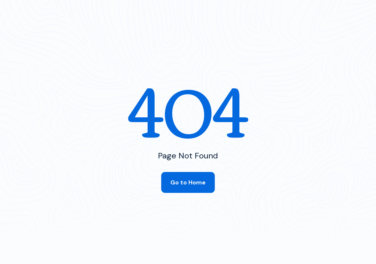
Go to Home (188, 182)
